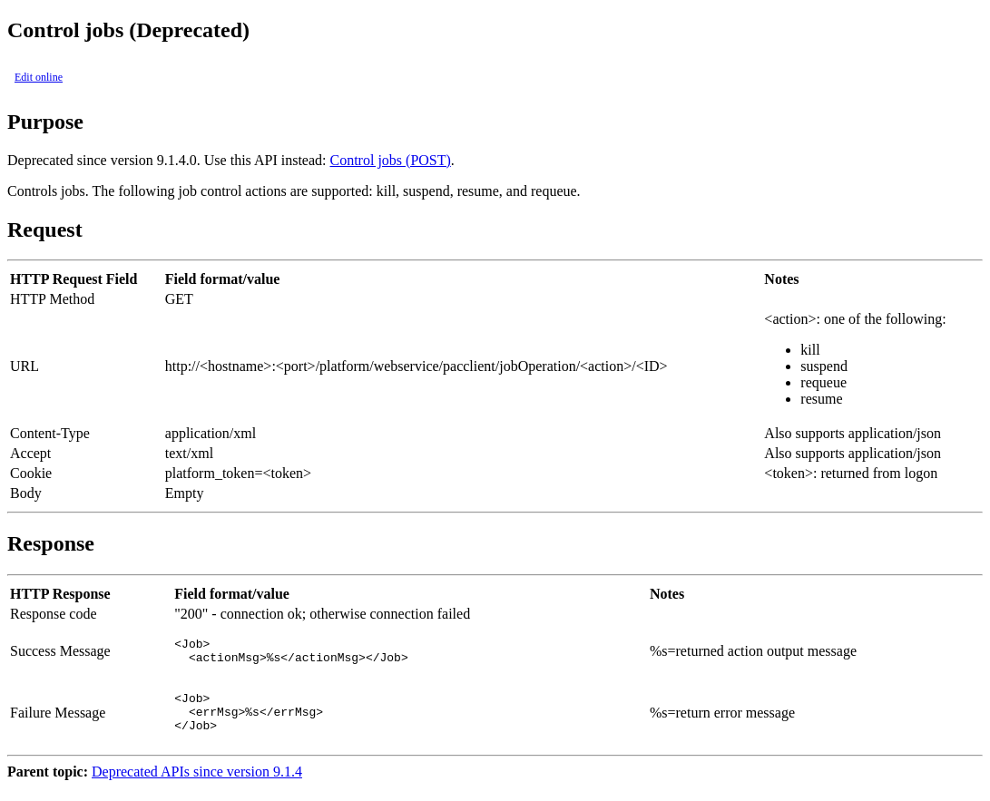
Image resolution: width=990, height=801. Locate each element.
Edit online (39, 77)
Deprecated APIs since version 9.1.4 (197, 785)
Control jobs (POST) (389, 160)
